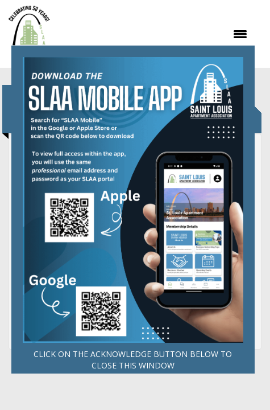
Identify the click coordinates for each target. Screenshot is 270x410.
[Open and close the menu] (155, 34)
